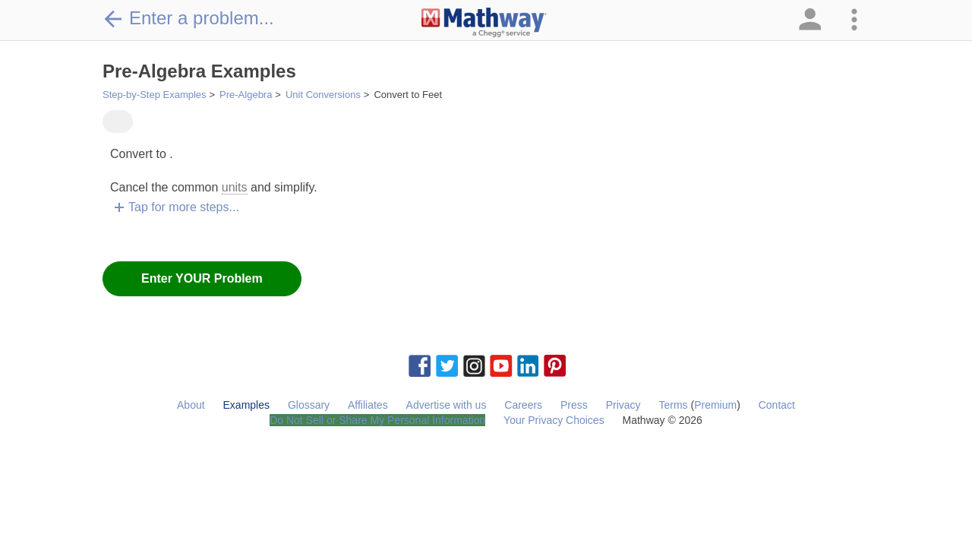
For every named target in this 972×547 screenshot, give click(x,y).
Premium (715, 405)
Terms (672, 405)
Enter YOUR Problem (202, 278)
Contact (777, 405)
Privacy (623, 405)
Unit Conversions (323, 94)
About (191, 405)
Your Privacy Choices (553, 420)
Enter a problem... (188, 18)
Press (574, 405)
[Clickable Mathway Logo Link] (484, 23)
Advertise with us (446, 405)
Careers (523, 405)
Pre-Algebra (245, 94)
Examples (246, 405)
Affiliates (368, 405)
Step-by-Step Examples (155, 94)
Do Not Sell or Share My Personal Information (377, 420)
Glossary (309, 405)
